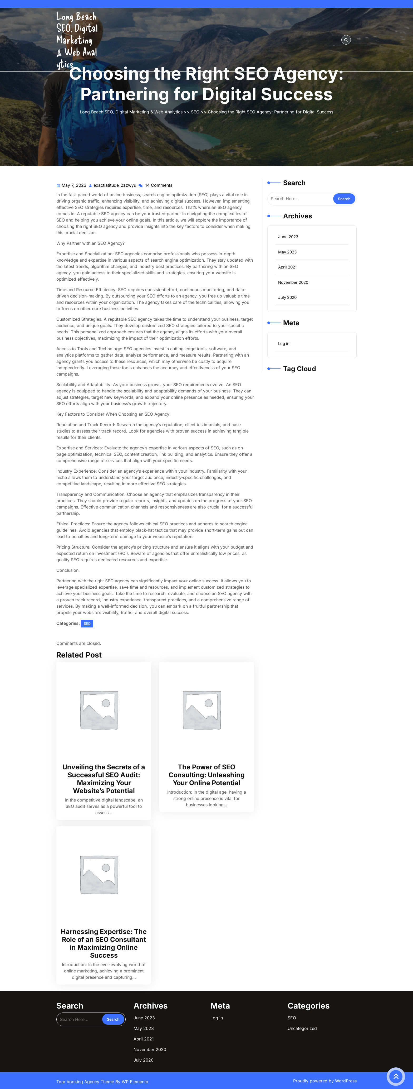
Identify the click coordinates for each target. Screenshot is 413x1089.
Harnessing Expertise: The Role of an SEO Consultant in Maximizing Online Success (104, 943)
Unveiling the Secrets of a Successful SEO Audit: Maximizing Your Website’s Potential (103, 779)
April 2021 (287, 267)
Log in (283, 343)
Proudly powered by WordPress (325, 1080)
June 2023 (288, 236)
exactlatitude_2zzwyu (115, 185)
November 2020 (293, 282)
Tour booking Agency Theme (85, 1081)
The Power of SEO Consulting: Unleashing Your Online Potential (207, 775)
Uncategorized (302, 1028)
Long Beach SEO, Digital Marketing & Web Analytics (77, 39)
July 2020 (287, 297)
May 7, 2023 (74, 185)
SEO (195, 111)
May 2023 (287, 252)
